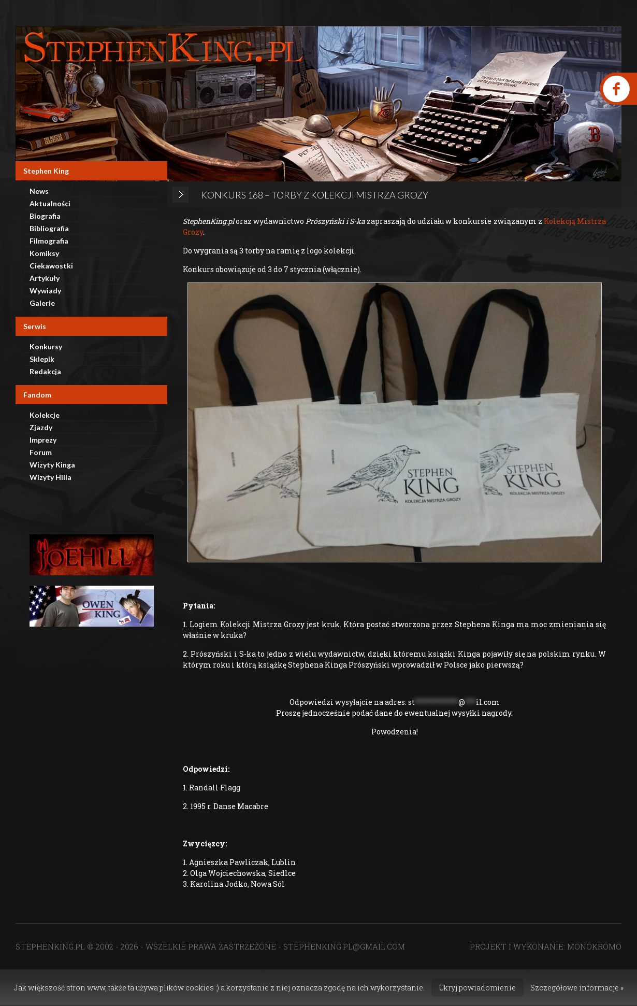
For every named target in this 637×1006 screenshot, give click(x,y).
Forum (41, 452)
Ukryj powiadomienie (477, 988)
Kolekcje (45, 414)
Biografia (45, 215)
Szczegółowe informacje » (577, 988)
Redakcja (45, 371)
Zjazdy (41, 427)
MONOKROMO (594, 946)
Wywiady (45, 290)
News (39, 191)
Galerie (42, 303)
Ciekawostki (51, 265)
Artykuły (45, 278)
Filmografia (49, 240)
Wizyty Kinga (52, 464)
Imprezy (43, 439)
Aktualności (50, 203)
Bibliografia (49, 228)
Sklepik (42, 359)
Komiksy (44, 253)
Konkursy (46, 346)
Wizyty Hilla (50, 477)
